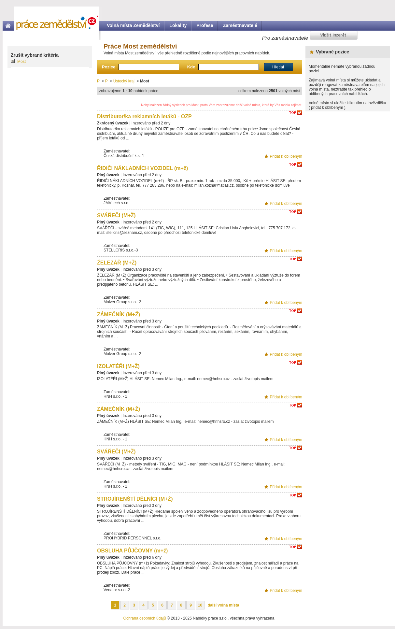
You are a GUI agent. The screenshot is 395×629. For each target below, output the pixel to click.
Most (21, 61)
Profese (204, 25)
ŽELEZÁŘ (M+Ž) (116, 262)
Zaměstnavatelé (240, 25)
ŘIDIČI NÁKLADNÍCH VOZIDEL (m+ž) (142, 168)
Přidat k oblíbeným (286, 156)
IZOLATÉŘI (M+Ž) (118, 366)
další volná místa (223, 605)
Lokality (178, 25)
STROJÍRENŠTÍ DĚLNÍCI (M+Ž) (135, 499)
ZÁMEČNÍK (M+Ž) (118, 314)
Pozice (108, 66)
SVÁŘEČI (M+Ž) (116, 215)
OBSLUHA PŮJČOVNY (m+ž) (132, 550)
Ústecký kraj (123, 81)
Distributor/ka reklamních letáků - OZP (144, 116)
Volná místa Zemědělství (133, 25)
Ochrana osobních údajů (144, 618)
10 (200, 605)
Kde (191, 66)
